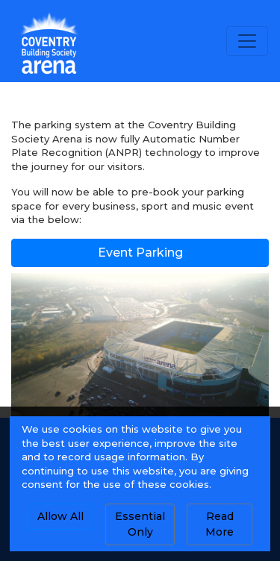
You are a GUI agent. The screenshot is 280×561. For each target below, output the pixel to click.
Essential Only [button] (140, 524)
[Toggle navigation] (247, 41)
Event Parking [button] (140, 252)
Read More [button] (219, 524)
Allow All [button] (60, 516)
